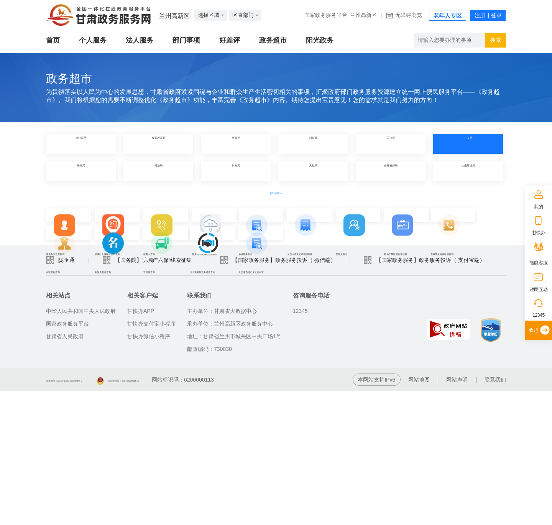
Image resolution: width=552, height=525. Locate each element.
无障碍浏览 (408, 15)
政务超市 (273, 40)
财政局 (236, 171)
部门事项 (186, 40)
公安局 (468, 143)
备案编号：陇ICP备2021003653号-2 (89, 513)
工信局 (390, 143)
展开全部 (276, 192)
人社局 (313, 171)
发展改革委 (158, 143)
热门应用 (81, 143)
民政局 (81, 171)
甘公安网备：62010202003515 (190, 513)
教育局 (236, 143)
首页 (53, 40)
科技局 (313, 143)
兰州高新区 (363, 15)
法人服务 (139, 40)
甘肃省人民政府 (65, 470)
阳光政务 (320, 40)
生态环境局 (468, 171)
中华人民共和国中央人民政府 (81, 445)
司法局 (158, 171)
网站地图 (419, 513)
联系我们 (495, 513)
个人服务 (93, 40)
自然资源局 (390, 171)
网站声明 (457, 513)
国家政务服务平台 (325, 15)
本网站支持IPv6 (376, 513)
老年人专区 (447, 16)
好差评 (229, 40)
